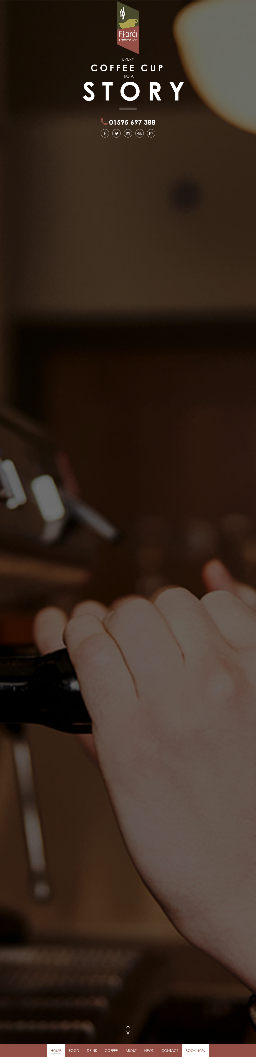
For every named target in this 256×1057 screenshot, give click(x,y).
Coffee (111, 1050)
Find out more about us (25, 747)
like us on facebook (129, 986)
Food (74, 1050)
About (131, 1050)
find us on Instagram (131, 1026)
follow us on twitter (130, 1006)
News (149, 1050)
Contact (169, 1050)
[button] (224, 1041)
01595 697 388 (131, 102)
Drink (92, 1050)
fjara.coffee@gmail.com (46, 1026)
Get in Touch (128, 890)
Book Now (195, 1050)
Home (56, 1050)
